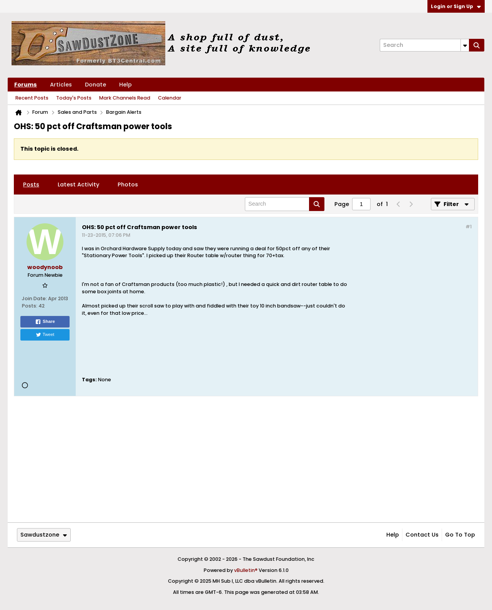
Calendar (169, 98)
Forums (25, 84)
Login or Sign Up (456, 6)
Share (45, 322)
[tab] (31, 184)
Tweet (45, 334)
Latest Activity (78, 184)
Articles (61, 84)
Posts (31, 184)
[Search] (424, 45)
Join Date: (34, 298)
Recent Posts (31, 98)
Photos (128, 184)
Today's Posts (73, 98)
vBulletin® (246, 570)
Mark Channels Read (124, 98)
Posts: (29, 306)
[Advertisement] (410, 306)
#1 (468, 226)
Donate (95, 84)
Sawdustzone (43, 535)
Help (125, 84)
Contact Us (422, 535)
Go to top (460, 535)
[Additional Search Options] (464, 45)
